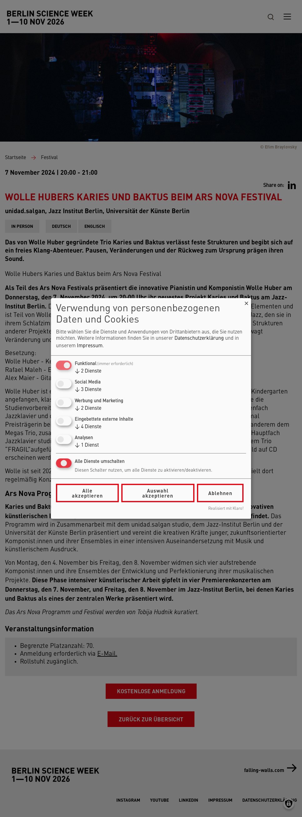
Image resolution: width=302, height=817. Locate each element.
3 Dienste (88, 390)
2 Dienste (88, 371)
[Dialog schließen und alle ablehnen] (246, 302)
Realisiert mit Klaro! (226, 509)
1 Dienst (87, 445)
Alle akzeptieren (87, 493)
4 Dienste (88, 427)
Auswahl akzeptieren (157, 493)
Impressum (90, 345)
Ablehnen (220, 493)
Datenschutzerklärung (199, 338)
